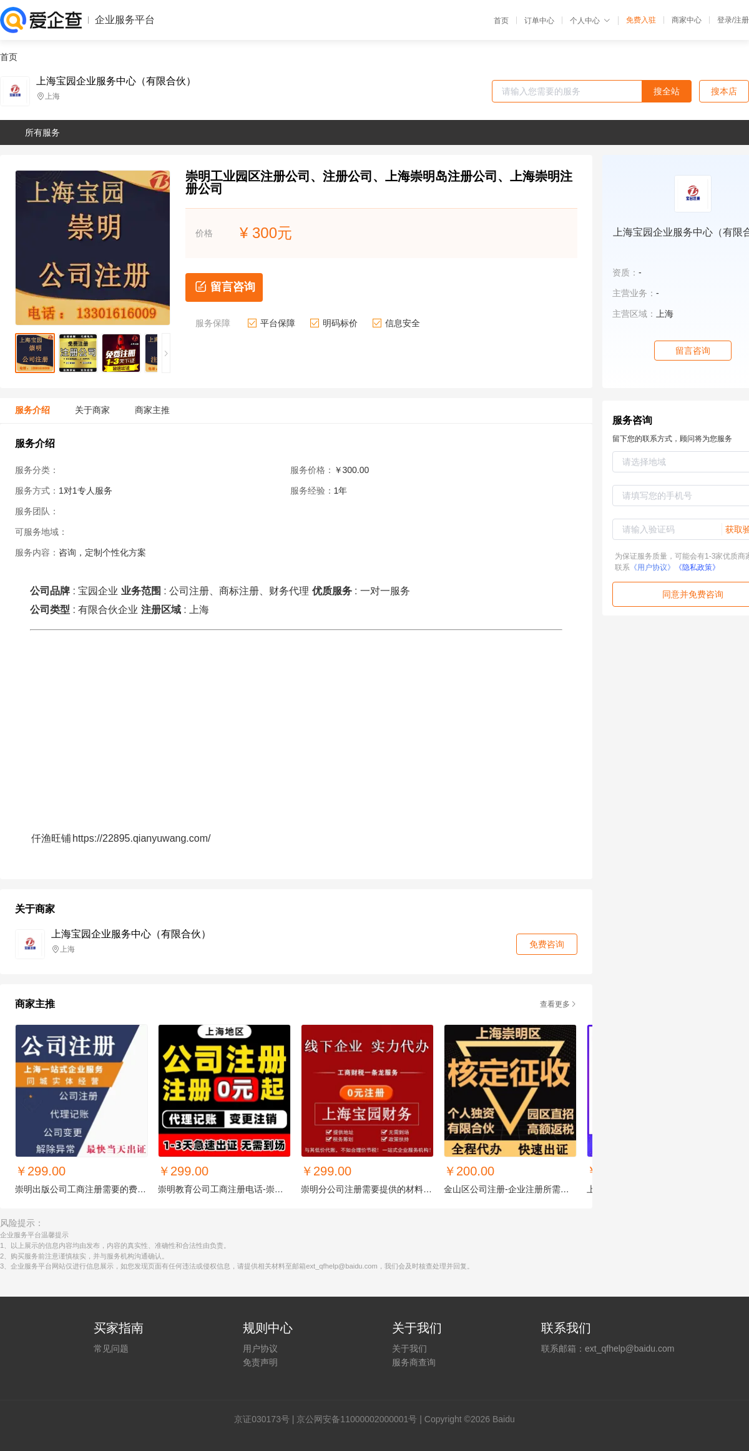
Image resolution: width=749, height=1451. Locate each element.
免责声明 (260, 1362)
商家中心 (687, 20)
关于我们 (409, 1349)
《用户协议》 (652, 567)
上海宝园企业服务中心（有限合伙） (116, 81)
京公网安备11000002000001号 (356, 1419)
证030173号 (266, 1419)
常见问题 (111, 1349)
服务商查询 (414, 1362)
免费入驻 (641, 20)
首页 (501, 20)
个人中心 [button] (590, 20)
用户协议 (260, 1349)
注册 (741, 20)
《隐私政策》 (697, 567)
